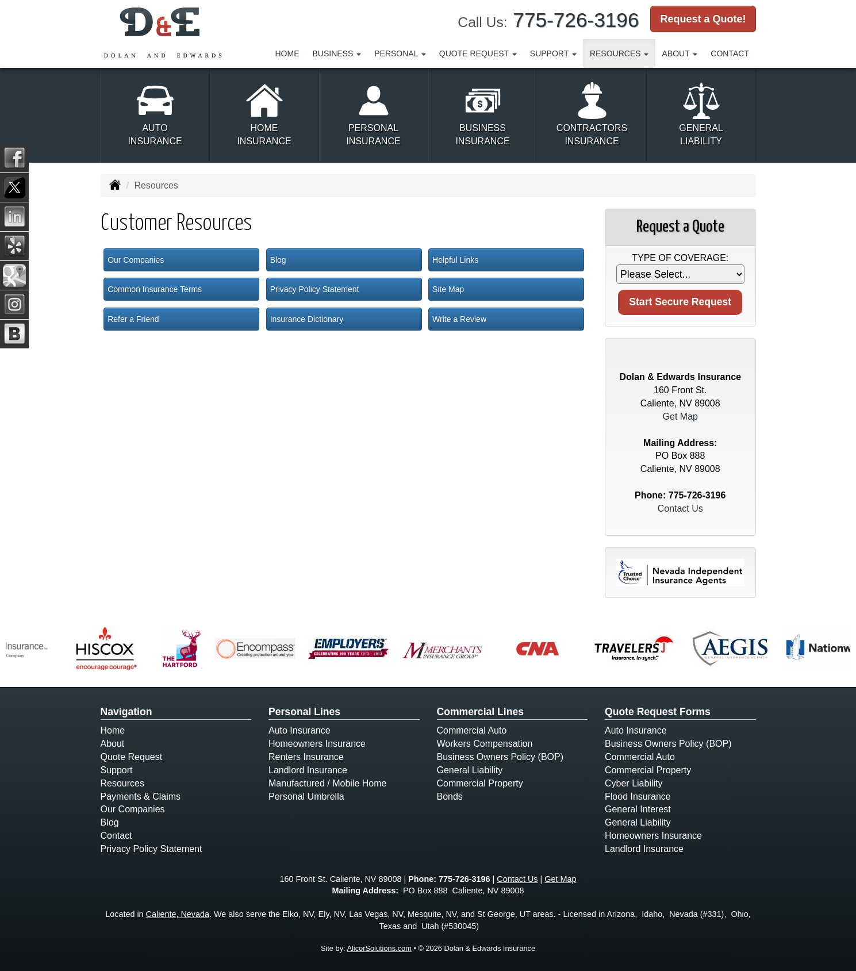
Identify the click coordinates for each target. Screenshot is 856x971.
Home (287, 53)
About (113, 744)
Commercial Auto (472, 730)
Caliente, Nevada (177, 914)
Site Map (448, 289)
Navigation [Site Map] (126, 711)
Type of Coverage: (680, 258)
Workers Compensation (485, 744)
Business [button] (337, 53)
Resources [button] (619, 53)
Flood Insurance (638, 796)
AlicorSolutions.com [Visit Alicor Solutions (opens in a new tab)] (379, 948)
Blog (278, 259)
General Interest (638, 809)
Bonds (450, 796)
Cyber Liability (633, 783)
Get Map (680, 416)
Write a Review (459, 319)
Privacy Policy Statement (314, 289)
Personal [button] (400, 53)
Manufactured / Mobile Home (327, 783)
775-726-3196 (576, 20)
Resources (122, 783)
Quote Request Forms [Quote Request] (658, 711)
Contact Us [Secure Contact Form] (680, 508)
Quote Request (132, 757)
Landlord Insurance (307, 770)
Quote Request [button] (478, 53)
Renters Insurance (306, 757)
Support (117, 770)
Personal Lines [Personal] (304, 711)
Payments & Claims (141, 796)
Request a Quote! (703, 19)
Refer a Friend (133, 319)
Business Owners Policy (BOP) (500, 757)
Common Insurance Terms (155, 289)
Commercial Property (480, 783)
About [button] (679, 53)
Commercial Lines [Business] (480, 711)
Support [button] (553, 53)
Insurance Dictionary (307, 319)
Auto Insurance (299, 730)
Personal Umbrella (306, 796)
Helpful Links (455, 259)
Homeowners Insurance (317, 744)
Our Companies (136, 259)
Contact (730, 53)
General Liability (470, 770)
